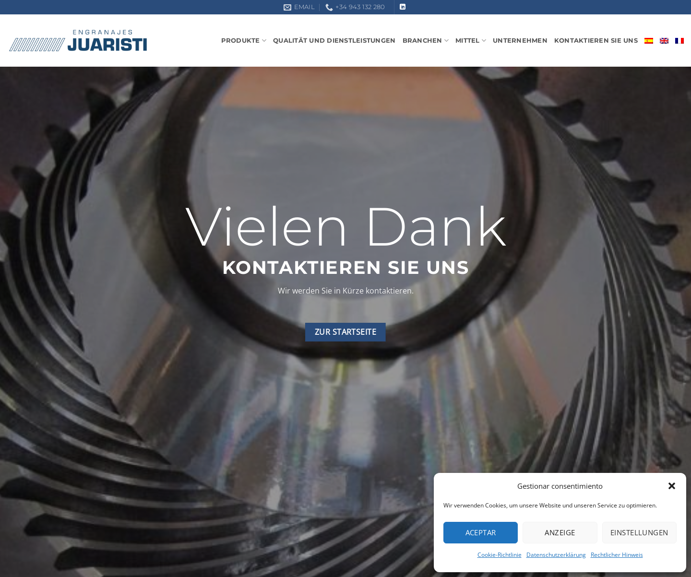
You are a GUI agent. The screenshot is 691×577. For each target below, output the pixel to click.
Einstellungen (639, 532)
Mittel (470, 40)
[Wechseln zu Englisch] (664, 40)
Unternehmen (520, 40)
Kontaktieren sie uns (596, 40)
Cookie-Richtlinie (499, 555)
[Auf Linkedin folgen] (402, 7)
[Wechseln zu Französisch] (679, 40)
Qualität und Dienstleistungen (334, 40)
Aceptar (480, 532)
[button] (672, 486)
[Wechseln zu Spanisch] (648, 40)
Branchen (426, 40)
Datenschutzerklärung (556, 555)
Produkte (244, 40)
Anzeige (560, 532)
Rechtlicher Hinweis (617, 555)
